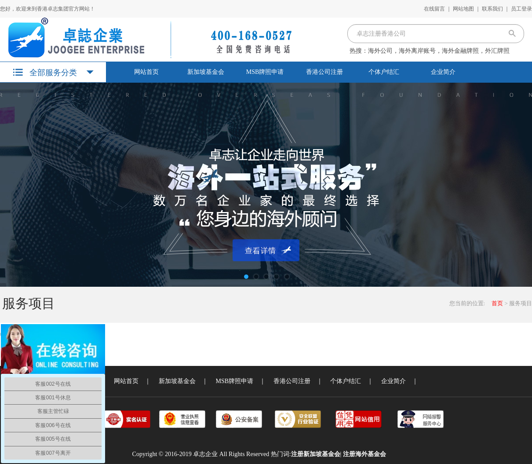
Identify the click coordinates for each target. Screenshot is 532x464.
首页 (497, 303)
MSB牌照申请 (265, 72)
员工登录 (521, 9)
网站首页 (146, 72)
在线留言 (434, 9)
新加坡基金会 (205, 72)
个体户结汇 (383, 72)
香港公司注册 (324, 72)
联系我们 (492, 9)
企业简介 (443, 72)
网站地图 (463, 9)
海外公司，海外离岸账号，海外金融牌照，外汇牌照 (439, 50)
